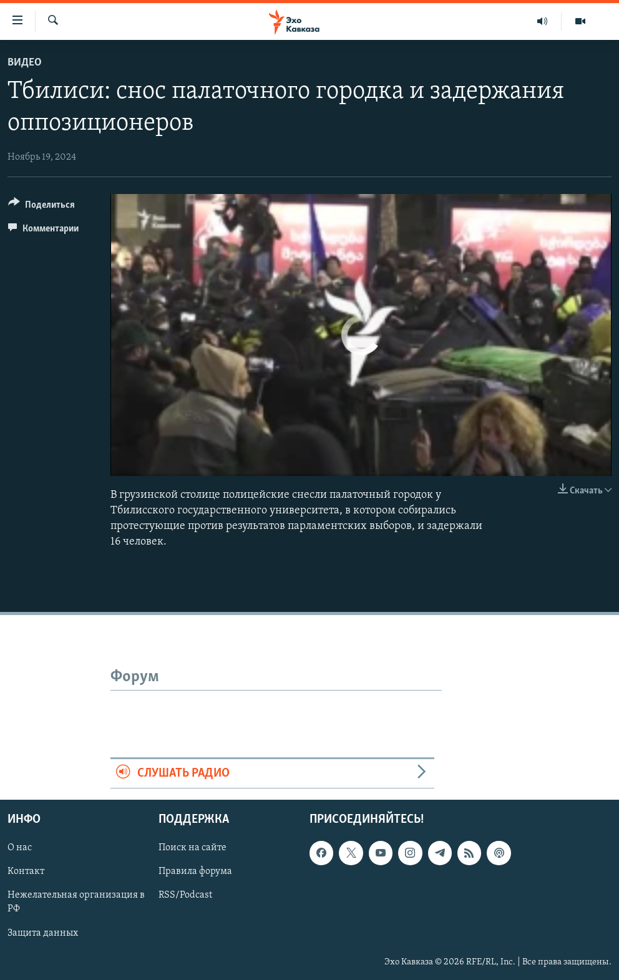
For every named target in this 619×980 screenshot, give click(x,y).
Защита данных (42, 933)
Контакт (25, 871)
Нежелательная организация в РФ (76, 902)
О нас (19, 848)
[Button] (41, 207)
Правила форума (195, 871)
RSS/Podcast (185, 895)
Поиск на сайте (192, 848)
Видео (24, 63)
